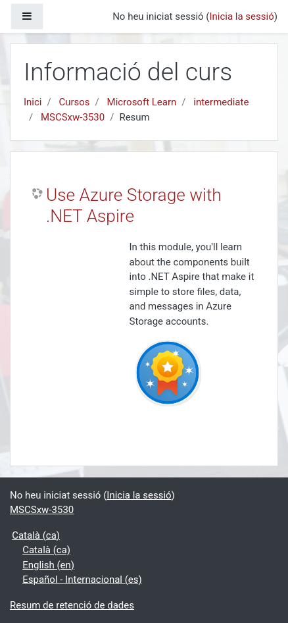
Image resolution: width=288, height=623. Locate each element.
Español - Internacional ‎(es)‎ (82, 579)
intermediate (221, 102)
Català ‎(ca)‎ (36, 535)
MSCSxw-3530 (73, 117)
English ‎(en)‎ (48, 565)
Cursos (74, 102)
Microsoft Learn (142, 102)
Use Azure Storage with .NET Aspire (134, 205)
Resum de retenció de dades (72, 605)
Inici (33, 102)
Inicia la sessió (241, 16)
